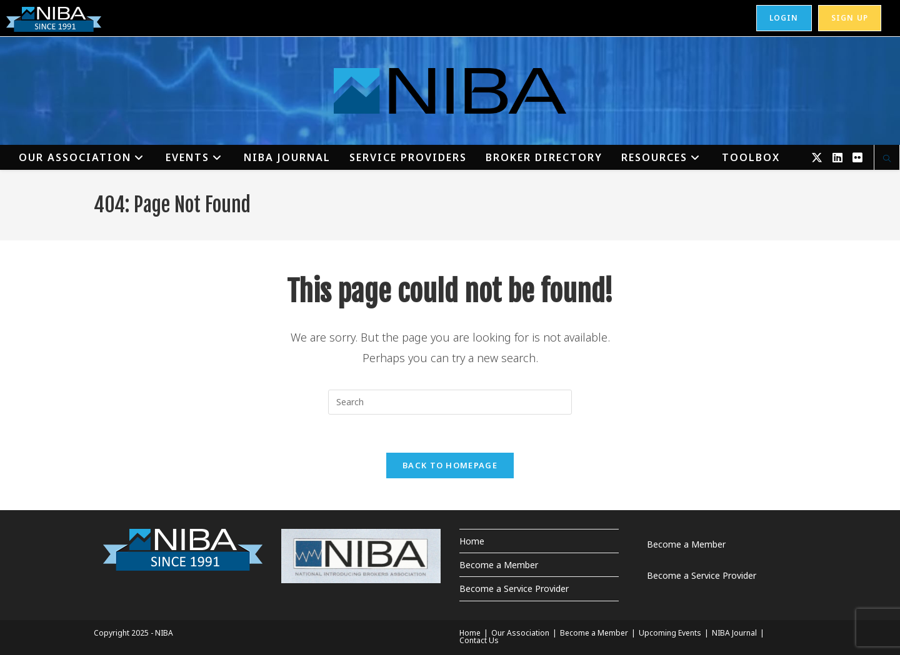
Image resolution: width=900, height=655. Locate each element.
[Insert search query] (450, 402)
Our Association (520, 633)
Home (471, 541)
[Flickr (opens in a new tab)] (858, 157)
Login (784, 17)
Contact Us (479, 640)
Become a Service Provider (514, 588)
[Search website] (887, 159)
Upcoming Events (670, 633)
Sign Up (849, 17)
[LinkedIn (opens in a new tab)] (838, 157)
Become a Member (498, 565)
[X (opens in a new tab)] (817, 157)
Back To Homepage (450, 465)
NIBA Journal (734, 633)
